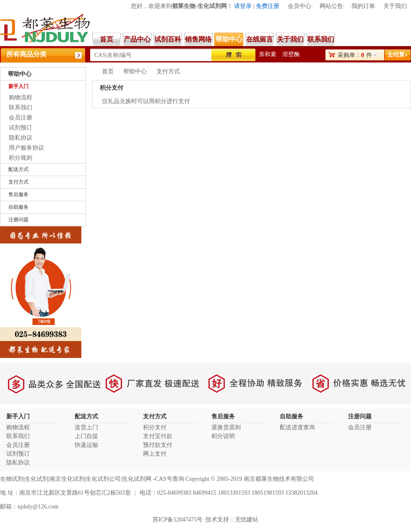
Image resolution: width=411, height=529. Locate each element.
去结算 (396, 55)
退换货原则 (226, 427)
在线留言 (259, 39)
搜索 (233, 55)
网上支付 (154, 454)
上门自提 (86, 436)
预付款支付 (157, 445)
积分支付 (154, 427)
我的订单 (363, 6)
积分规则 (20, 158)
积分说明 (223, 436)
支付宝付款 (157, 436)
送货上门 (86, 427)
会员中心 (299, 6)
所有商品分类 (26, 54)
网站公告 (331, 6)
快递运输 (86, 445)
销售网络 (198, 39)
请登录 (243, 6)
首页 (106, 39)
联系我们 (321, 39)
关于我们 (395, 6)
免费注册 (267, 6)
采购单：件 (355, 55)
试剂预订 (20, 127)
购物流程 (20, 97)
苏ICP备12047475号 (178, 519)
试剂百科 (167, 39)
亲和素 (267, 54)
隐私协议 (20, 138)
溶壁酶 (291, 54)
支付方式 (168, 71)
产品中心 (137, 39)
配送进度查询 (297, 427)
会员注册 (20, 117)
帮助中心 (229, 39)
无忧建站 (246, 519)
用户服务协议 (26, 148)
